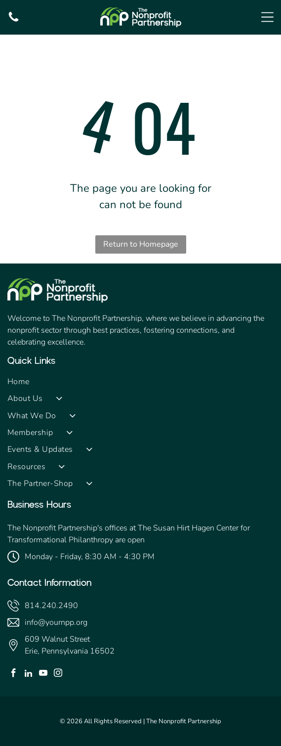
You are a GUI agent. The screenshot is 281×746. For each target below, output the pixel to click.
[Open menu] (267, 17)
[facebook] (13, 674)
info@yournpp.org (56, 622)
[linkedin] (28, 674)
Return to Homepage (140, 244)
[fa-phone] (13, 20)
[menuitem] (140, 381)
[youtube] (43, 674)
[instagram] (58, 674)
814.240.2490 (51, 605)
